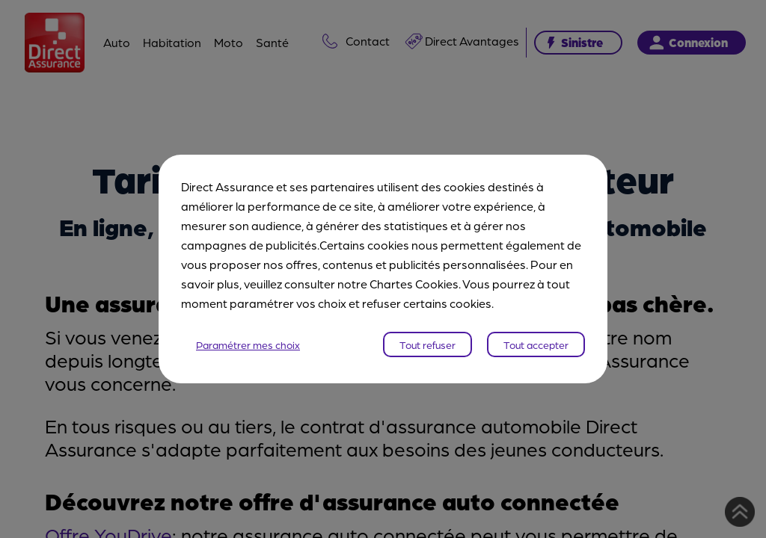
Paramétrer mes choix (248, 344)
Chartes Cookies (414, 283)
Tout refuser (427, 344)
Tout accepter (536, 344)
